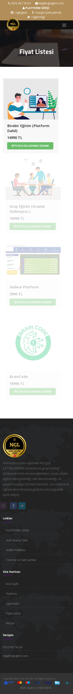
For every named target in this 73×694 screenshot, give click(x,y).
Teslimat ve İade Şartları (21, 560)
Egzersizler (12, 603)
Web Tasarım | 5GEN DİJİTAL (36, 688)
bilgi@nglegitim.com (51, 3)
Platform (11, 593)
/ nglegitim (19, 12)
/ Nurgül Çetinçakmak (46, 12)
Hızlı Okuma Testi (17, 540)
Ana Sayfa (12, 584)
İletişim (10, 623)
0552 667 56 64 (21, 3)
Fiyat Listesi (13, 613)
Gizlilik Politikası (15, 550)
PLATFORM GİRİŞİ (17, 530)
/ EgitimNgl (36, 17)
